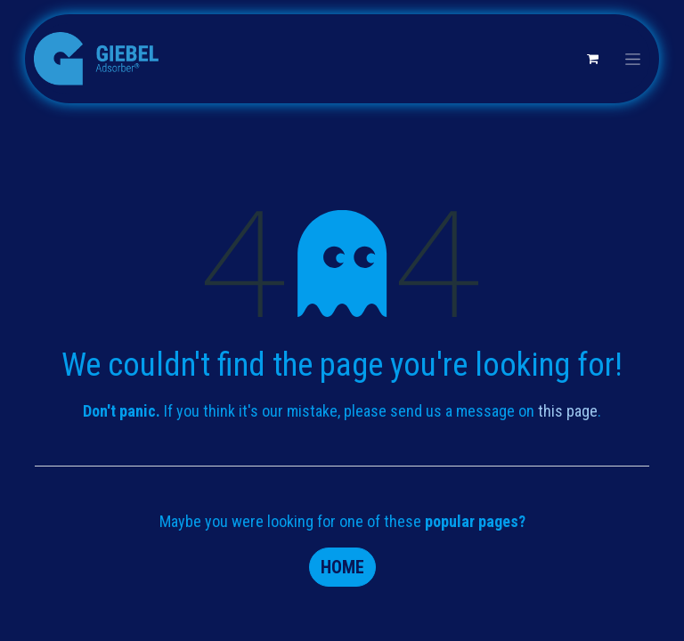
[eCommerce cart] (592, 59)
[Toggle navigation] (632, 59)
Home (342, 567)
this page (568, 411)
